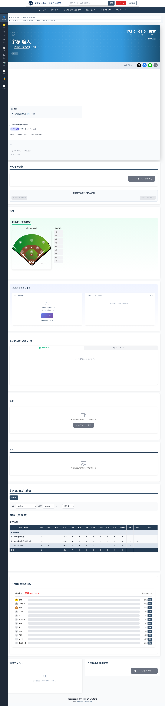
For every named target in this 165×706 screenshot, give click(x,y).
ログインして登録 (87, 428)
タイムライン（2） (122, 350)
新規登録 (132, 3)
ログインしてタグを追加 (27, 151)
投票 (149, 603)
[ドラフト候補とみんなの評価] (48, 3)
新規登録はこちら (52, 321)
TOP (15, 17)
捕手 (30, 17)
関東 (30, 21)
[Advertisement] (87, 86)
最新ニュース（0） (51, 350)
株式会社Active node (84, 705)
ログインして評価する (141, 179)
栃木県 (37, 21)
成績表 (19, 500)
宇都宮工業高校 (48, 21)
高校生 (23, 17)
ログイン (121, 3)
